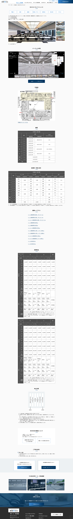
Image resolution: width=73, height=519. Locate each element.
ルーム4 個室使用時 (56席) (33, 225)
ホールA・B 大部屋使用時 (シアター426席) (35, 238)
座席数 (28, 12)
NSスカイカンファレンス (14, 517)
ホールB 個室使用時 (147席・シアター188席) (36, 233)
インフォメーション (43, 516)
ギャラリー (41, 518)
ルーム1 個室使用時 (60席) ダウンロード (35, 214)
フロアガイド (43, 2)
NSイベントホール (13, 515)
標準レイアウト (35, 12)
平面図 (12, 12)
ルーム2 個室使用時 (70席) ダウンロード (35, 217)
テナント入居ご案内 (36, 2)
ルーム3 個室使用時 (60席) (33, 222)
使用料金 (43, 12)
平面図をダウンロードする (23, 122)
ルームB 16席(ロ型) (32, 243)
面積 (20, 12)
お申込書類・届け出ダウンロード (48, 467)
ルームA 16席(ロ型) (32, 241)
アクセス (56, 2)
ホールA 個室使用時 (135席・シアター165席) (36, 230)
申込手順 (51, 12)
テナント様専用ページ (53, 0)
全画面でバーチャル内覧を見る (36, 81)
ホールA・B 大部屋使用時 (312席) (34, 236)
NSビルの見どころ (50, 2)
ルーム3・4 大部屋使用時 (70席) (34, 228)
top (9, 4)
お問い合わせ (65, 1)
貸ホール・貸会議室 (19, 2)
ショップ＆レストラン (28, 2)
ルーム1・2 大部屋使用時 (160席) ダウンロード (37, 220)
